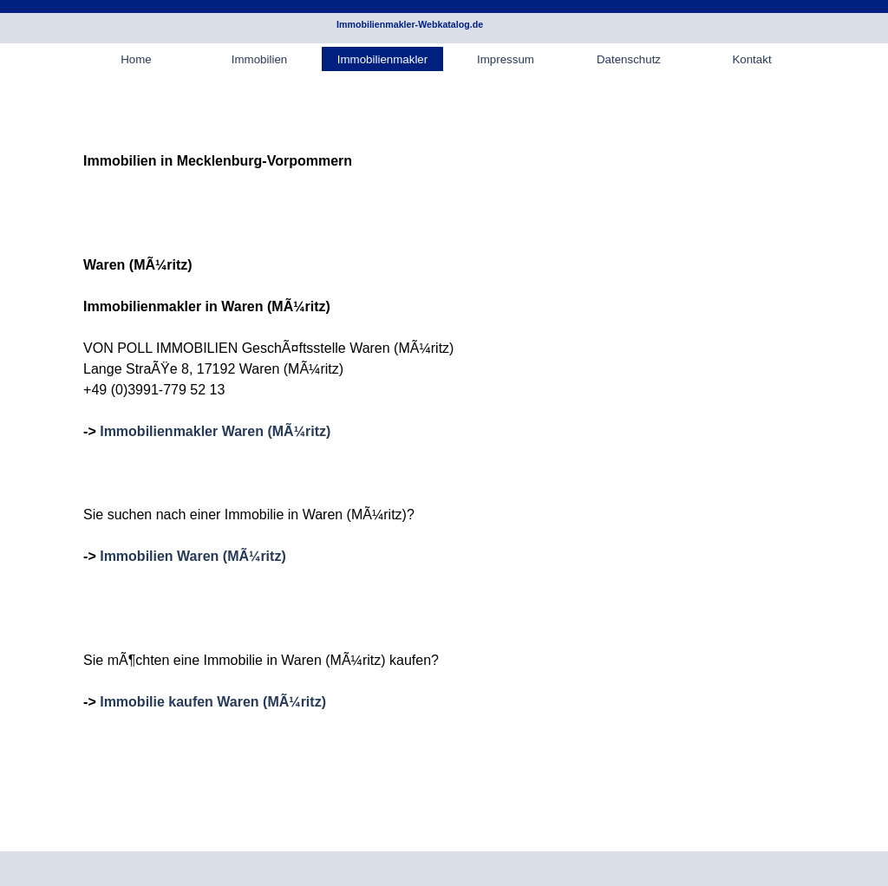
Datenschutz (629, 59)
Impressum (505, 59)
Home (136, 59)
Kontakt (751, 59)
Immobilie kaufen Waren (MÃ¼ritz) (213, 701)
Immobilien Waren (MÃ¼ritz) (193, 556)
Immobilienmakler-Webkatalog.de (409, 24)
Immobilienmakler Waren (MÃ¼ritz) (215, 431)
